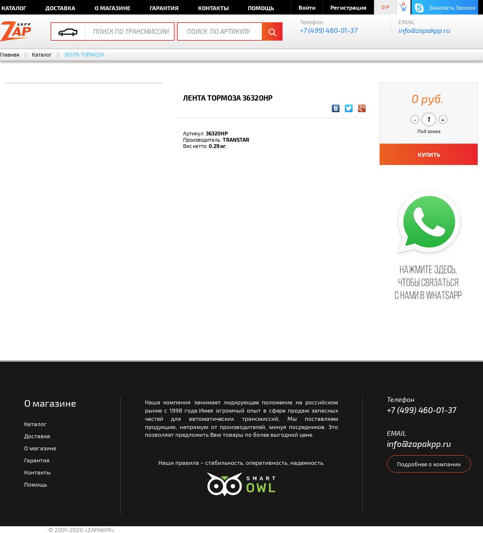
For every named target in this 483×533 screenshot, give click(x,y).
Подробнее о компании (429, 463)
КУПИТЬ (429, 154)
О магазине (112, 7)
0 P (385, 7)
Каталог (42, 54)
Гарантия (164, 7)
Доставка (60, 7)
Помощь (261, 7)
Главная (9, 54)
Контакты (213, 7)
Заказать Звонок (445, 8)
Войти (306, 7)
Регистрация (348, 7)
